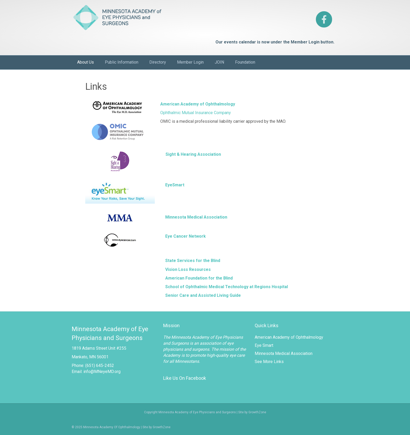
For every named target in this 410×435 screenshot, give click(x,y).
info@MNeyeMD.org (102, 371)
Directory (157, 62)
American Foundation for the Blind (199, 278)
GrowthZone (161, 427)
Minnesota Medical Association (283, 353)
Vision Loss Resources (188, 269)
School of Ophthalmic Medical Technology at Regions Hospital (226, 286)
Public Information (121, 62)
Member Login (190, 62)
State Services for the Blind (192, 260)
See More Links (269, 361)
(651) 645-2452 (99, 365)
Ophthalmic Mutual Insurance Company (195, 112)
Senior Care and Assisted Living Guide (203, 295)
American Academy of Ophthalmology (289, 337)
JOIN (219, 62)
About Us (85, 62)
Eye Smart (264, 345)
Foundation (245, 62)
